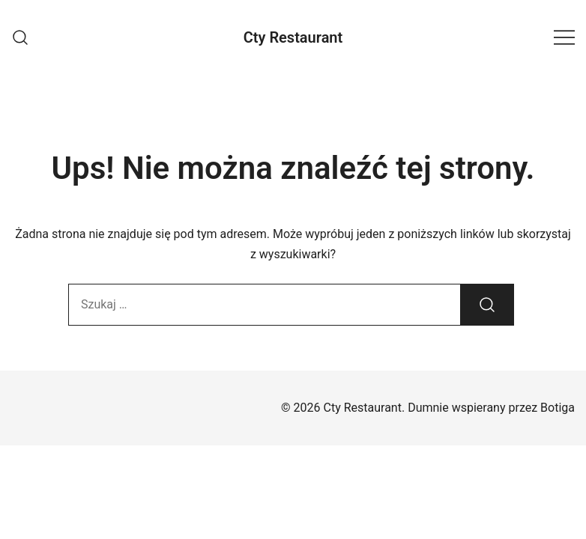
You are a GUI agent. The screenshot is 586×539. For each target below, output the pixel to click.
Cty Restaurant (293, 37)
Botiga (557, 408)
